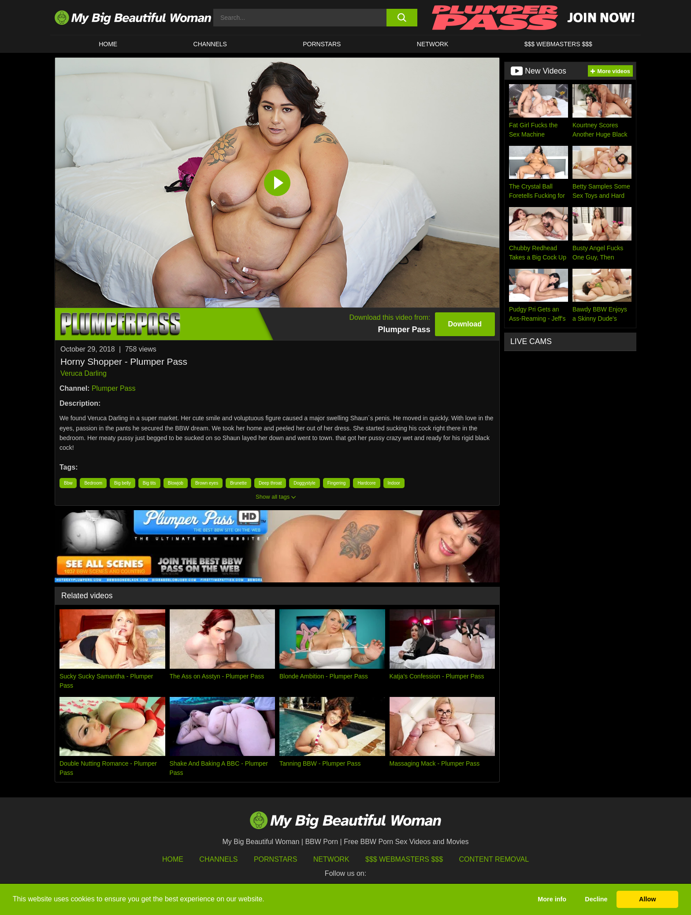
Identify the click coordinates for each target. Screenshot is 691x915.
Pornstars (322, 44)
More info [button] (552, 899)
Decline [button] (596, 899)
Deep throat (270, 483)
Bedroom (93, 483)
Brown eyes (206, 483)
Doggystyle (304, 483)
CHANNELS (210, 44)
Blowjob (175, 483)
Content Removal (494, 859)
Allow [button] (647, 899)
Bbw (68, 483)
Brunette (238, 483)
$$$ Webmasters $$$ (404, 859)
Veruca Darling (83, 373)
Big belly (122, 483)
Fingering (336, 483)
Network (433, 44)
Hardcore (366, 483)
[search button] (401, 17)
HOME (108, 44)
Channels (218, 859)
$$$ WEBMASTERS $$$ (558, 44)
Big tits (149, 483)
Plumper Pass (114, 388)
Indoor (394, 483)
